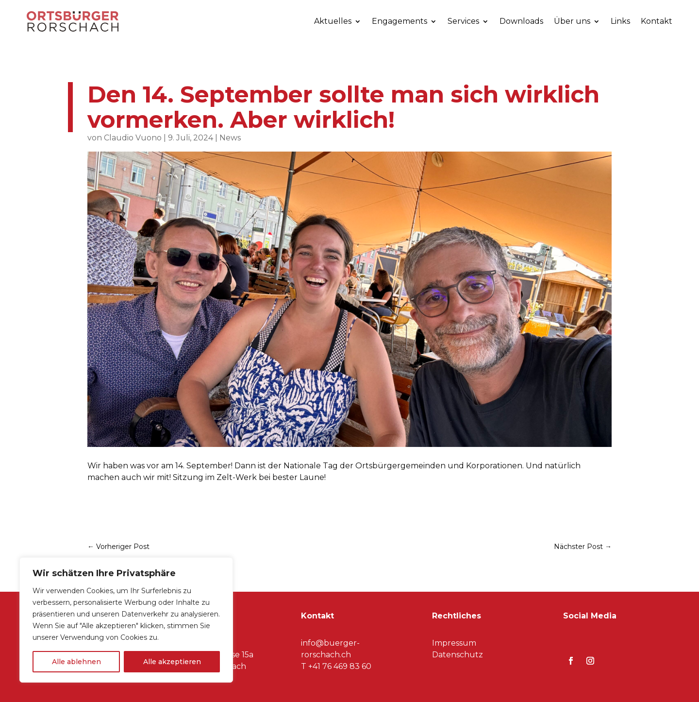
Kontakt (656, 21)
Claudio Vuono (133, 137)
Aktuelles (332, 21)
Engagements (399, 21)
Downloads (521, 21)
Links (620, 21)
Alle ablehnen (76, 661)
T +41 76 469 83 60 (336, 666)
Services (463, 21)
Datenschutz (457, 654)
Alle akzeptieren (172, 661)
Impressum (454, 643)
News (230, 137)
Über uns (572, 21)
